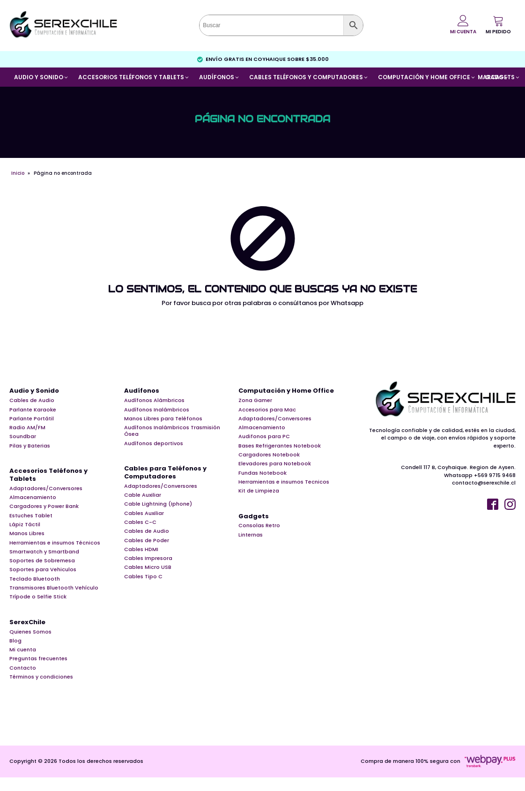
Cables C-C (140, 522)
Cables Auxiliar (144, 513)
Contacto (22, 667)
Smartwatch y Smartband (44, 551)
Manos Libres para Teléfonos (163, 418)
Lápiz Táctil (24, 524)
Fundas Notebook (262, 473)
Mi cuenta (22, 649)
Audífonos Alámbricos (154, 400)
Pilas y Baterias (29, 445)
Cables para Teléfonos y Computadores (165, 473)
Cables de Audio (31, 400)
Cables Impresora (148, 558)
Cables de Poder (146, 540)
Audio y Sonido (34, 391)
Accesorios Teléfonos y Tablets (48, 475)
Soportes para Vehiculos (42, 569)
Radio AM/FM (27, 427)
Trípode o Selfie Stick (38, 596)
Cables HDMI (141, 549)
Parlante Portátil (31, 418)
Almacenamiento (32, 497)
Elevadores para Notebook (274, 463)
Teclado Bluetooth (34, 578)
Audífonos (141, 391)
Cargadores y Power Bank (44, 506)
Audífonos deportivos (153, 443)
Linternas (250, 534)
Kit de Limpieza (258, 490)
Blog (15, 640)
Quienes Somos (30, 631)
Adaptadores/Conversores (45, 488)
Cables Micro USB (147, 567)
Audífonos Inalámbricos (156, 409)
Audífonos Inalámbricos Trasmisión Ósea (172, 431)
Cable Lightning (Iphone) (158, 503)
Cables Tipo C (143, 576)
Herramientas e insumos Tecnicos (283, 481)
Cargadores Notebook (269, 454)
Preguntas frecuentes (38, 658)
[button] (498, 25)
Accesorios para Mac (267, 409)
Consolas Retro (259, 525)
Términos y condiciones (41, 676)
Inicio (17, 173)
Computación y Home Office (286, 391)
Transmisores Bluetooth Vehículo (53, 587)
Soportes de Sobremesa (42, 560)
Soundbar (22, 436)
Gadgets (253, 517)
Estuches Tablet (30, 515)
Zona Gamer (255, 400)
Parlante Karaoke (32, 409)
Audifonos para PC (264, 436)
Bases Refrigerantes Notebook (279, 445)
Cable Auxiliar (142, 495)
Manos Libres (26, 533)
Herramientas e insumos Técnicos (54, 542)
